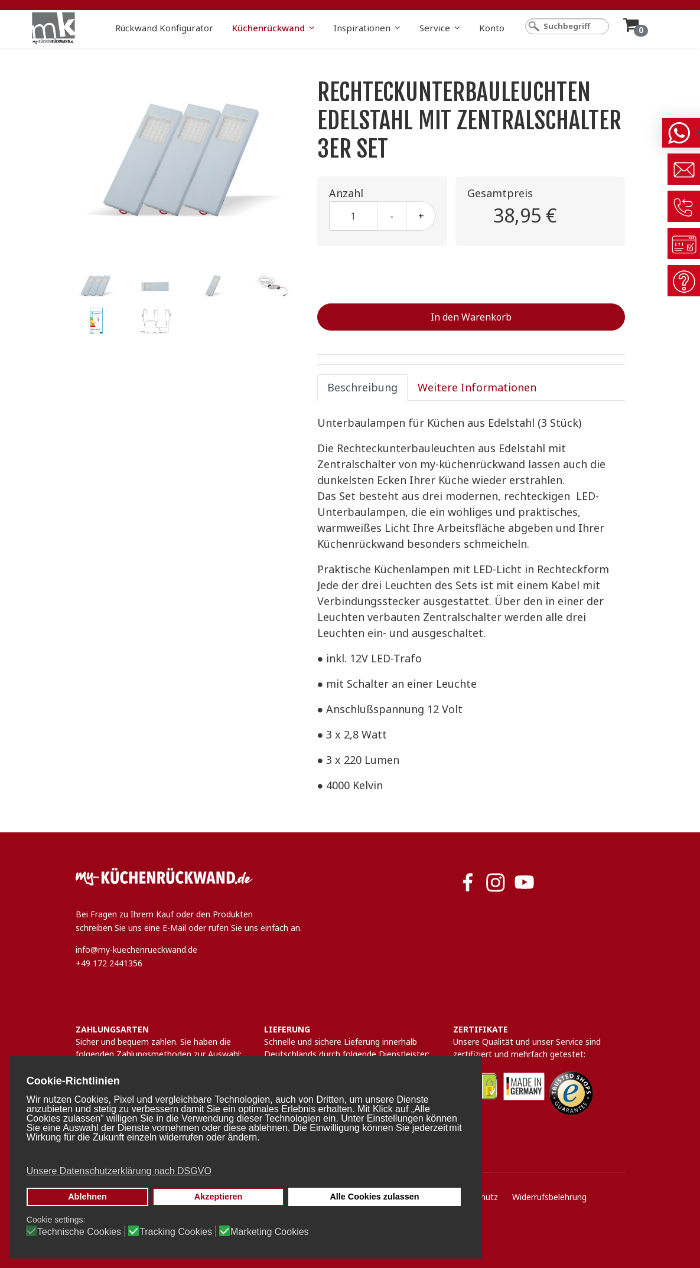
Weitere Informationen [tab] (477, 387)
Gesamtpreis (500, 193)
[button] (245, 1153)
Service (434, 28)
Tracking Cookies (175, 1232)
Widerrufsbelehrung (549, 1196)
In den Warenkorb (471, 317)
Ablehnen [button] (87, 1196)
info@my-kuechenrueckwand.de (136, 949)
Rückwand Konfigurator (164, 28)
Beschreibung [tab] (362, 387)
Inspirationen (362, 28)
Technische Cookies (79, 1232)
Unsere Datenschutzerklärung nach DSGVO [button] (119, 1171)
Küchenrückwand (268, 28)
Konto (491, 28)
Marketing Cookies (269, 1232)
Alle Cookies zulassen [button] (374, 1196)
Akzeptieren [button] (218, 1196)
